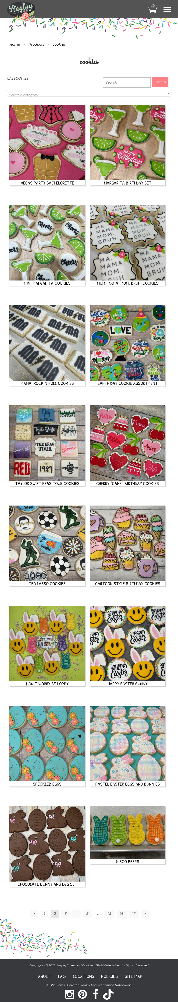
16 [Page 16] (121, 914)
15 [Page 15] (109, 914)
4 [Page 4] (76, 914)
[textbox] (89, 95)
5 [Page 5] (87, 914)
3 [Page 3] (66, 914)
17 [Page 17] (133, 914)
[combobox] (89, 93)
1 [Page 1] (44, 914)
